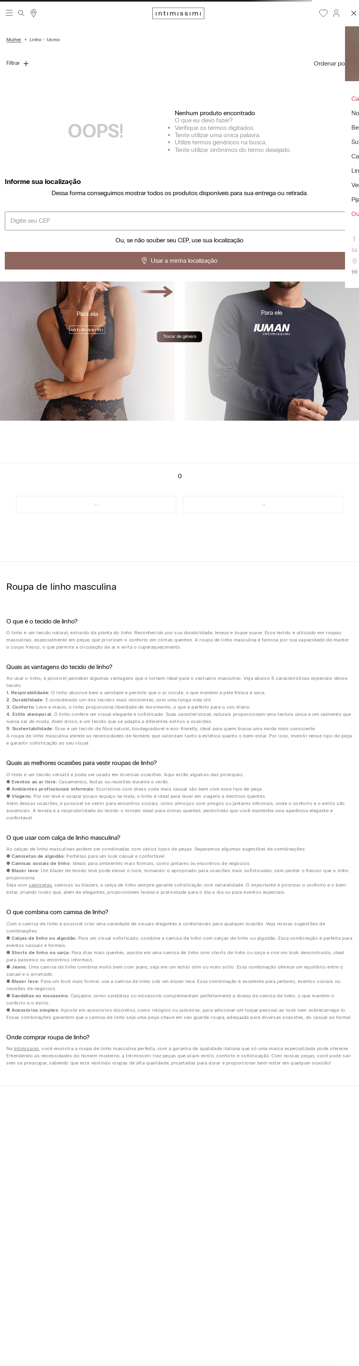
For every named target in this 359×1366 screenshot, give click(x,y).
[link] (96, 504)
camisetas (40, 885)
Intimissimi (26, 1048)
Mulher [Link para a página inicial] (14, 39)
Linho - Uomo (45, 39)
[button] (336, 13)
